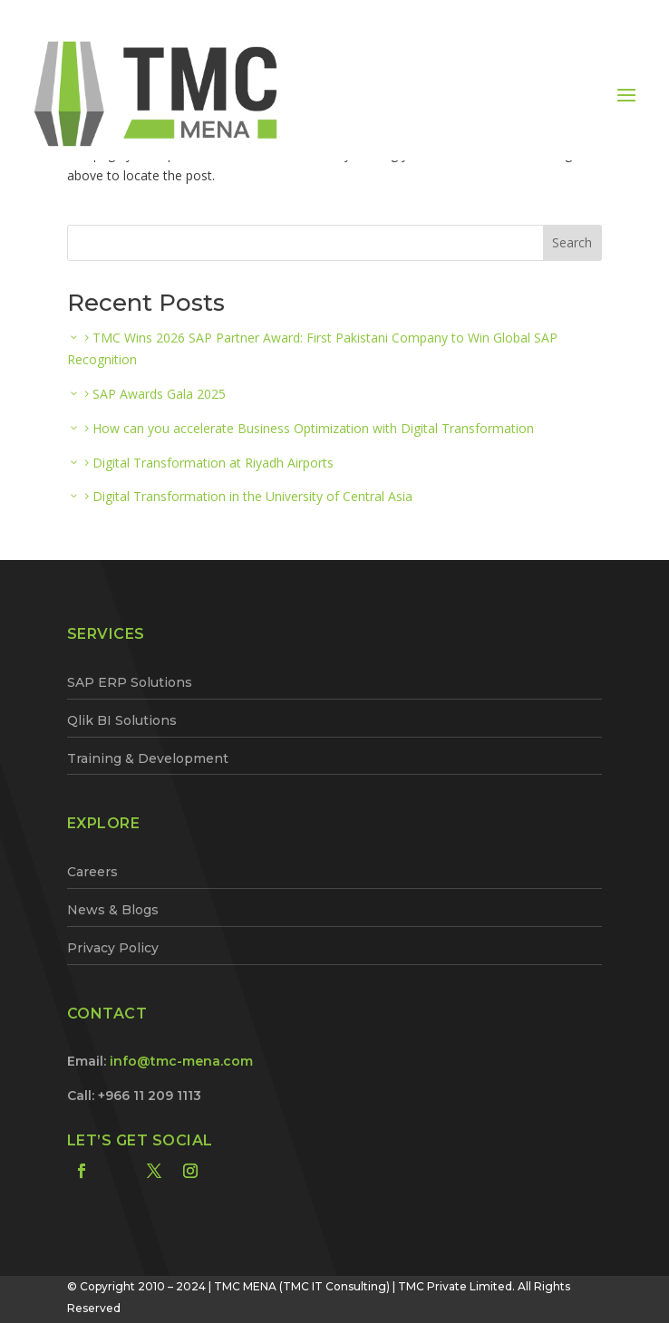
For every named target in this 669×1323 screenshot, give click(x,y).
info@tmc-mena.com (181, 1061)
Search (572, 242)
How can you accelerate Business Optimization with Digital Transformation (313, 428)
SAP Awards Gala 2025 (159, 393)
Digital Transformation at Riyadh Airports (213, 462)
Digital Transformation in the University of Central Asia (252, 496)
